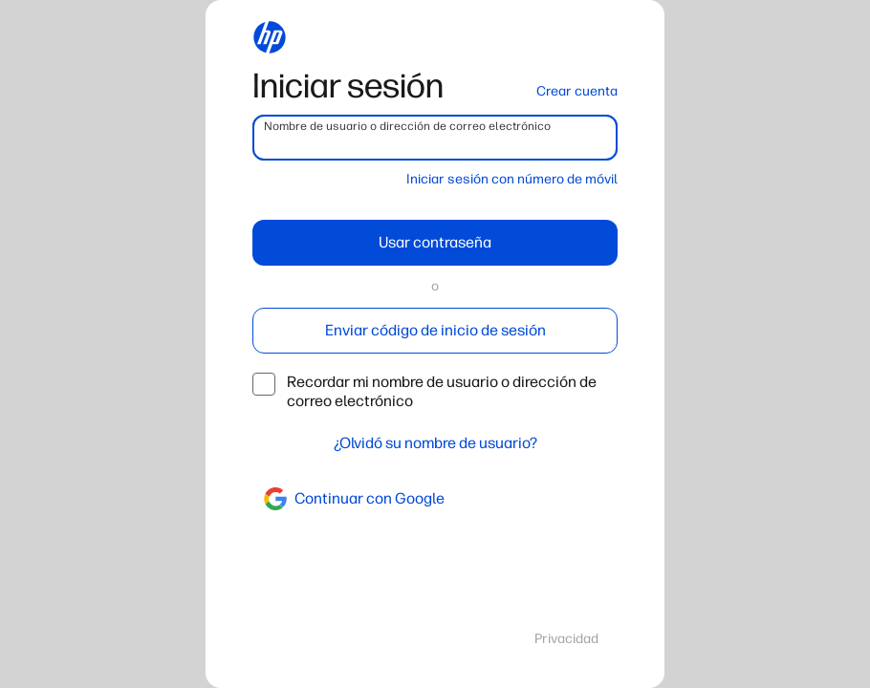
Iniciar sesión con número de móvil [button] (512, 179)
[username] (435, 138)
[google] (435, 499)
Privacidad (566, 639)
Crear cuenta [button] (577, 91)
